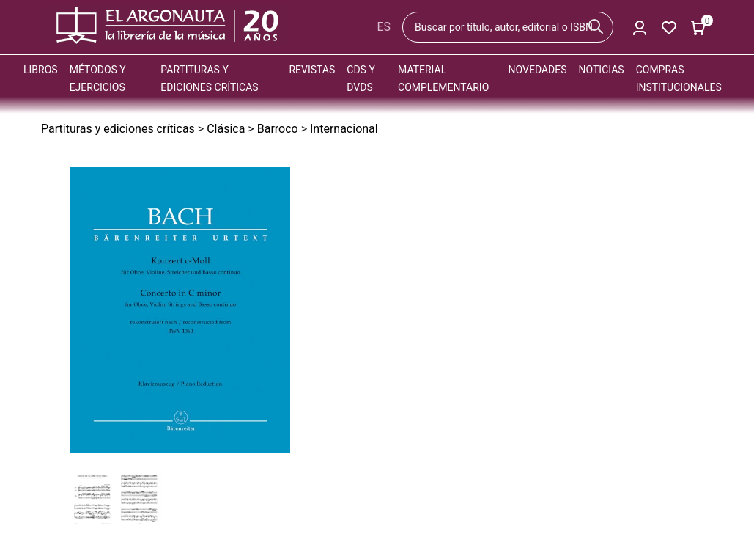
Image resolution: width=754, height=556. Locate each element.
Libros (40, 70)
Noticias (601, 70)
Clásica (226, 129)
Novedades (538, 70)
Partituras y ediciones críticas (118, 129)
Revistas (312, 70)
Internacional (344, 129)
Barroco (277, 129)
